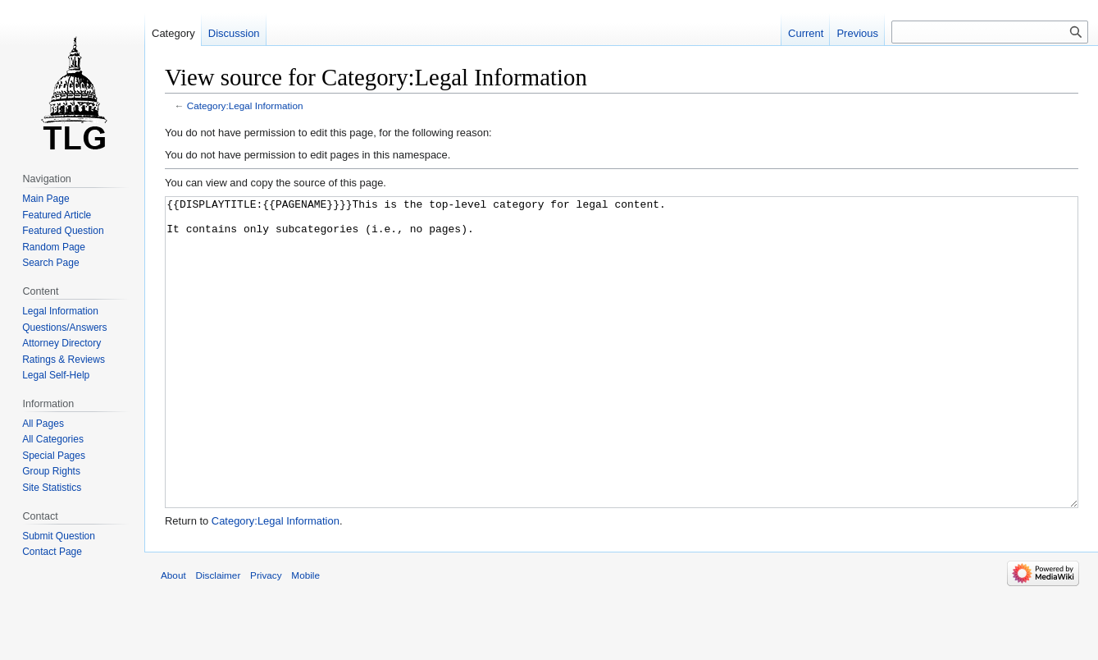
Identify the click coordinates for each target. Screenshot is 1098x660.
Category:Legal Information (245, 105)
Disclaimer (217, 636)
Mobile (305, 636)
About (173, 636)
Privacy (266, 636)
